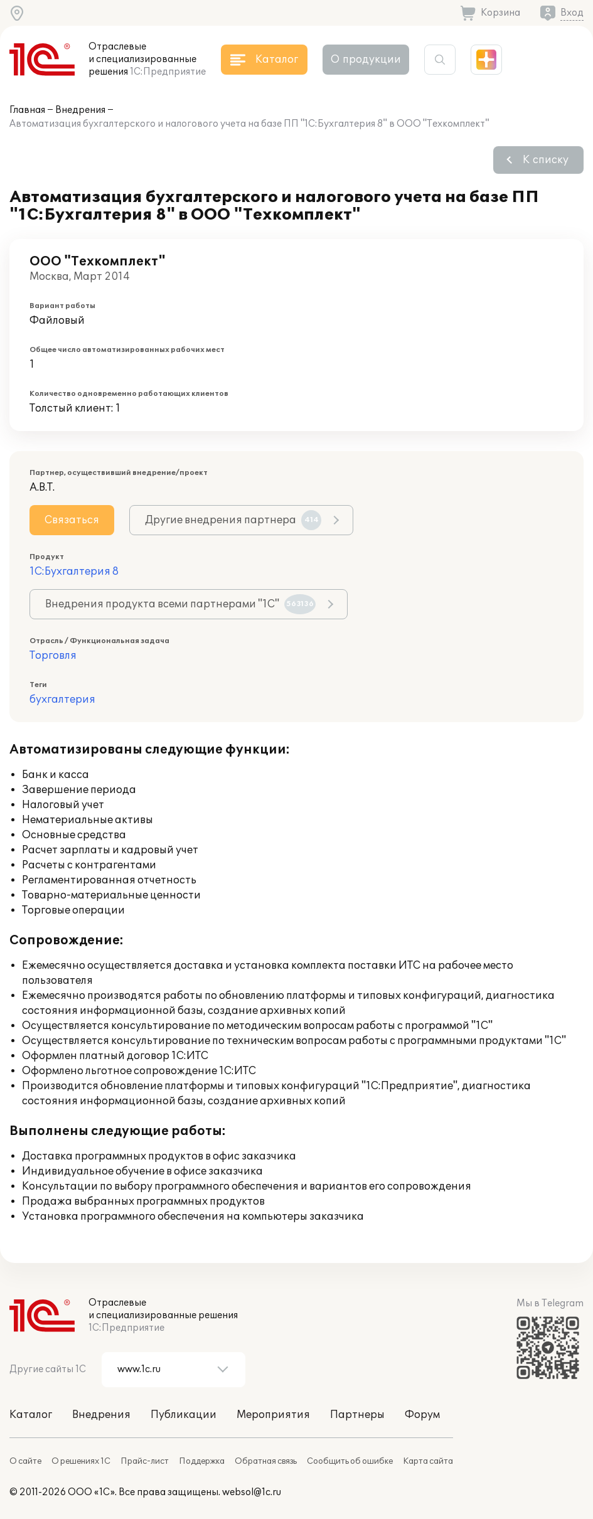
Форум (422, 1415)
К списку (546, 160)
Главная (27, 110)
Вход (572, 13)
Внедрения (80, 110)
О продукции (366, 59)
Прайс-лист (144, 1461)
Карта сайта (428, 1461)
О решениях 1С (80, 1461)
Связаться (72, 520)
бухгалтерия (62, 699)
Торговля (53, 655)
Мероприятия (273, 1415)
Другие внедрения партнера (233, 520)
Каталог (30, 1415)
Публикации (183, 1415)
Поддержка (202, 1461)
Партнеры (357, 1415)
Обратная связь (266, 1461)
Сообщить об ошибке (350, 1461)
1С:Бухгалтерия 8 (74, 571)
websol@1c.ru (251, 1492)
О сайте (25, 1461)
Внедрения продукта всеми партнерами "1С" (180, 604)
